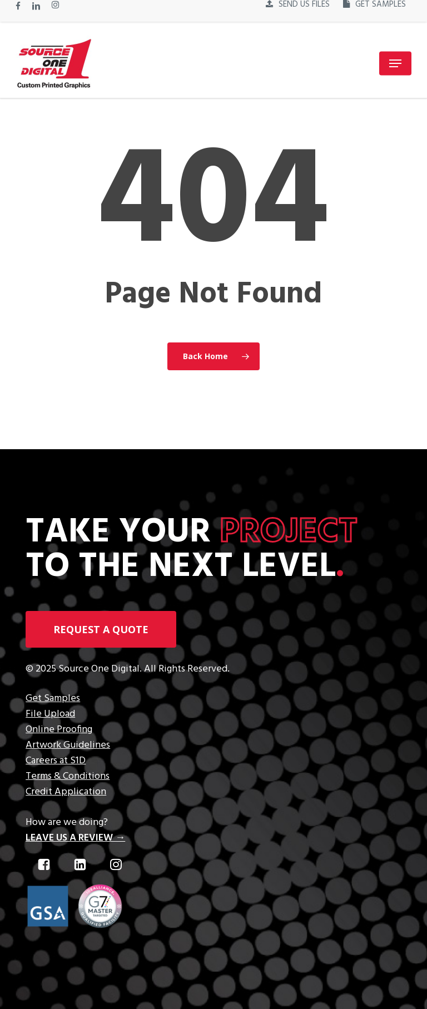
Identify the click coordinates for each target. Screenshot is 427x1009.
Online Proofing (59, 730)
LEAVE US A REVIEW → (75, 838)
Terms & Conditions (68, 776)
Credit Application (66, 792)
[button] (395, 63)
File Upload (50, 714)
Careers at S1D (56, 761)
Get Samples (53, 698)
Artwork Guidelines (68, 745)
